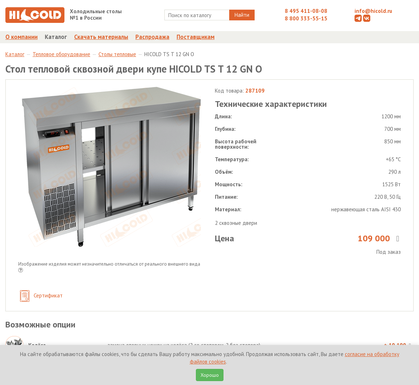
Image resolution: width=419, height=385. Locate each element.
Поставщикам (196, 37)
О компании (21, 37)
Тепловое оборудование (61, 54)
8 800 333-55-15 (306, 18)
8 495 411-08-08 (306, 11)
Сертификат (41, 296)
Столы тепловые (117, 54)
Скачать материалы (101, 37)
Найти (242, 14)
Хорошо (210, 375)
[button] (20, 271)
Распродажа (152, 37)
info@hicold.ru (373, 11)
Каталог (56, 37)
